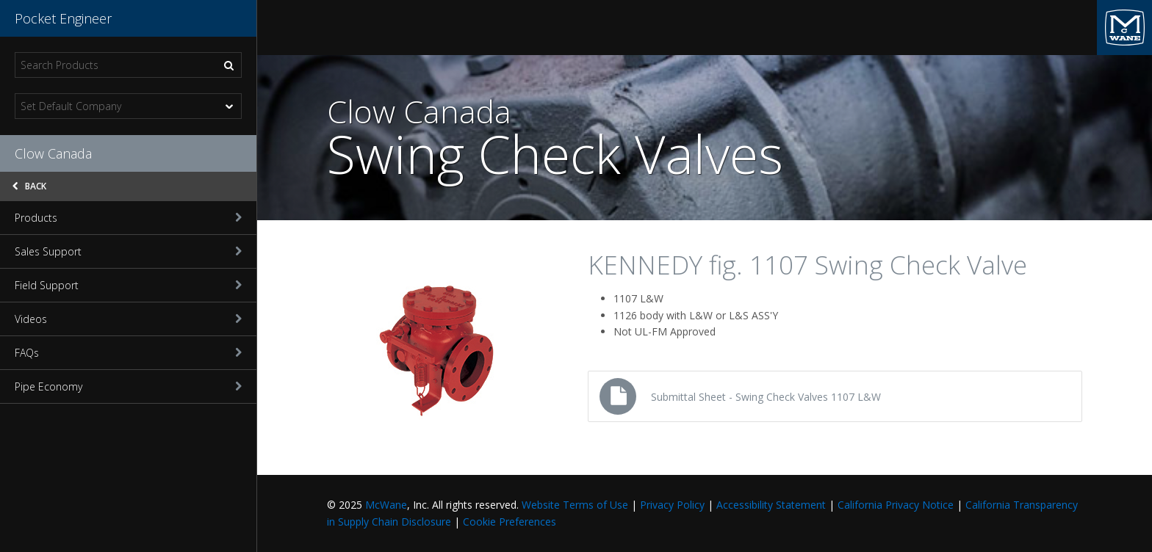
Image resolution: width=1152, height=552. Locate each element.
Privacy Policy (672, 505)
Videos (128, 318)
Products (128, 217)
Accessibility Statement (771, 505)
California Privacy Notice (896, 505)
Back (29, 186)
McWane (386, 505)
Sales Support (128, 251)
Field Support (128, 285)
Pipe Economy (128, 386)
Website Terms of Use (575, 505)
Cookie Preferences (509, 522)
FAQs (128, 352)
